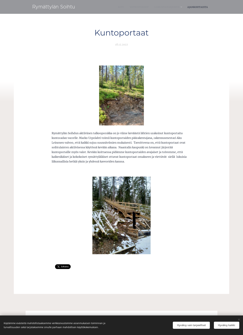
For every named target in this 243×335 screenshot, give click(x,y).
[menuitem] (112, 7)
